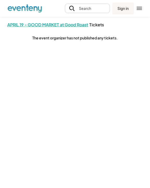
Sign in (123, 8)
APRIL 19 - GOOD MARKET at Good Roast (47, 24)
